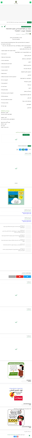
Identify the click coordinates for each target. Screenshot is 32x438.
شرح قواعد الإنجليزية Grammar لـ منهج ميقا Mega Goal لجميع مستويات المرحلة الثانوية (14, 227)
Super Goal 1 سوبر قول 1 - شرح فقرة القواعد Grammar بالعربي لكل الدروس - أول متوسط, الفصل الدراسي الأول (13, 232)
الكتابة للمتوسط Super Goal (26, 220)
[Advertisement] (16, 13)
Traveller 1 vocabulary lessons (26, 26)
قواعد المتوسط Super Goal (26, 212)
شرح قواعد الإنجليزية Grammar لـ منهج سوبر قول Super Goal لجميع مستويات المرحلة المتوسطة (13, 236)
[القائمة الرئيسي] (30, 2)
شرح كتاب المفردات (27, 431)
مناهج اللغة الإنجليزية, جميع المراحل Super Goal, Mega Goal (16, 22)
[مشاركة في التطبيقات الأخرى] (17, 149)
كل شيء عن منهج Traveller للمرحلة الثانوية (23, 132)
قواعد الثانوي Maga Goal (27, 213)
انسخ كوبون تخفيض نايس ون (26, 426)
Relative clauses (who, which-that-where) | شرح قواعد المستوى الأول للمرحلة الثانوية (13, 241)
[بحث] (1, 2)
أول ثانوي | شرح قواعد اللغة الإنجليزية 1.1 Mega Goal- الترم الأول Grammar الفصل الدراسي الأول (14, 250)
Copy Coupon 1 (29, 380)
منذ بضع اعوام (22, 225)
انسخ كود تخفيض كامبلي (27, 403)
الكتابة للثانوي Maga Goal (27, 221)
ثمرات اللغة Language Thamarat (12, 434)
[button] (26, 149)
